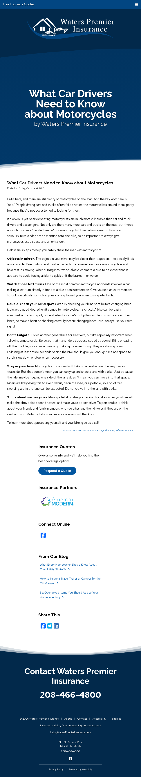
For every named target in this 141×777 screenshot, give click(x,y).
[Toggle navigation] (136, 4)
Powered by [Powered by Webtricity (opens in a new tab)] (81, 769)
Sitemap (116, 718)
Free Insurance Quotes (19, 4)
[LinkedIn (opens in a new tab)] (56, 626)
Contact (82, 718)
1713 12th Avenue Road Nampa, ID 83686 (70, 744)
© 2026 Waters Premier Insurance (39, 718)
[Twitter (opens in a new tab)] (49, 626)
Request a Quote (57, 471)
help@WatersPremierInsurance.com (70, 732)
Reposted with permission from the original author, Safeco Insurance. (98, 430)
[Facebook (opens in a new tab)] (43, 626)
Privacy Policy (55, 769)
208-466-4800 (70, 694)
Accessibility (99, 718)
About (68, 718)
